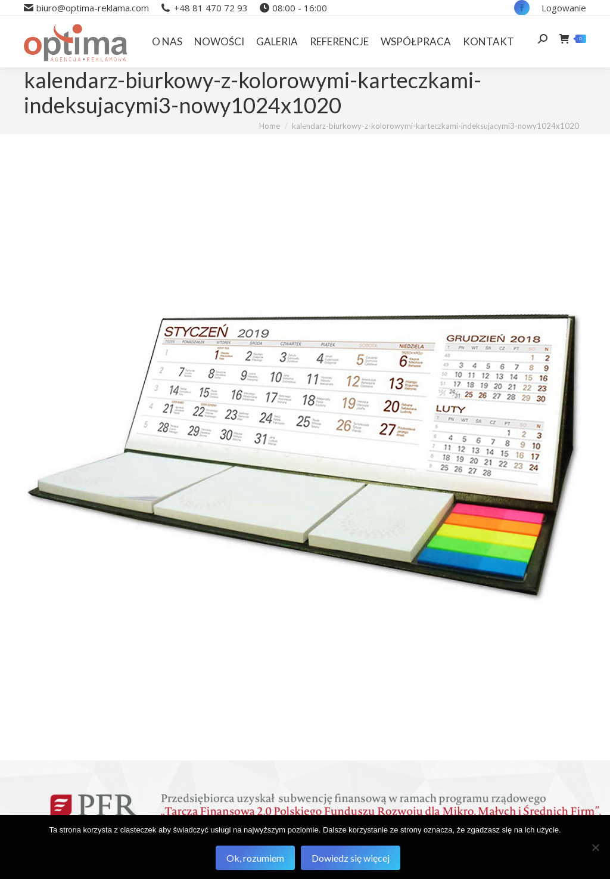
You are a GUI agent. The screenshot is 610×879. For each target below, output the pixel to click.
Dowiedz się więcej (351, 857)
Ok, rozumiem (255, 857)
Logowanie (563, 8)
